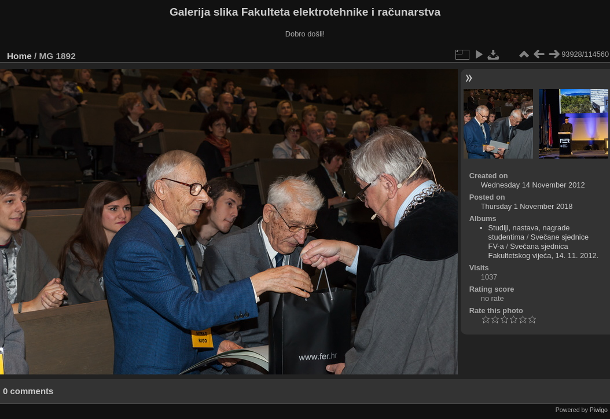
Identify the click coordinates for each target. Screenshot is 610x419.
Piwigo (599, 409)
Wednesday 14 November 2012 (533, 185)
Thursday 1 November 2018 (527, 206)
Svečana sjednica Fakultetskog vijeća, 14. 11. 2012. (543, 251)
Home (19, 56)
